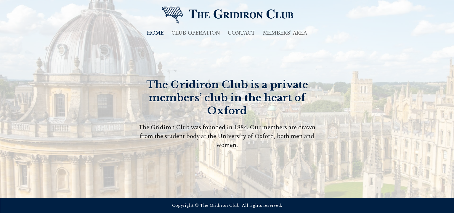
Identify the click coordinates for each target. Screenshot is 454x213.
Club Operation (195, 33)
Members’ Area (285, 33)
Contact (241, 33)
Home (155, 33)
